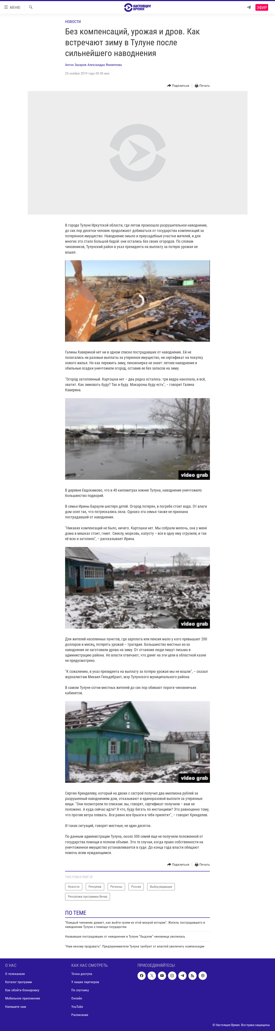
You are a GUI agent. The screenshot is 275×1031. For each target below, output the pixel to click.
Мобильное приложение (22, 998)
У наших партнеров (85, 982)
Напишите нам (15, 1007)
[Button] (178, 86)
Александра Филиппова (104, 65)
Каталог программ (18, 982)
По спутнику (80, 990)
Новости (73, 21)
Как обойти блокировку (22, 990)
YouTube (77, 1007)
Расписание (79, 1015)
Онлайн (76, 998)
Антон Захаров (75, 65)
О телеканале (15, 974)
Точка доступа (81, 974)
